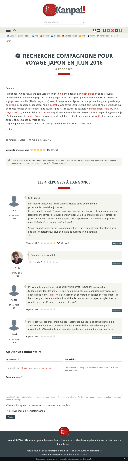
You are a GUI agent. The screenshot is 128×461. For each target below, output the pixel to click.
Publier (10, 416)
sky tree (114, 108)
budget (53, 104)
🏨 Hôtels (44, 35)
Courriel (70, 359)
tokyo (106, 108)
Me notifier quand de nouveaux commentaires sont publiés (39, 405)
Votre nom (12, 359)
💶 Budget (11, 35)
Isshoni (9, 41)
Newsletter (67, 440)
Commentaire (14, 377)
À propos (36, 440)
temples (52, 298)
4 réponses (64, 69)
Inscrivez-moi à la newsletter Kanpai (27, 410)
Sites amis (113, 440)
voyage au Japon (88, 93)
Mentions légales (85, 440)
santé (97, 116)
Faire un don (51, 440)
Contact (101, 440)
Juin (62, 93)
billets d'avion (34, 116)
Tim (15, 267)
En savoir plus (87, 459)
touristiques (92, 108)
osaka (47, 112)
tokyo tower (12, 112)
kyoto (40, 112)
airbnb (12, 104)
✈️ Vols (35, 35)
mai (53, 294)
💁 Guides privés (69, 35)
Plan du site (63, 444)
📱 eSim (91, 35)
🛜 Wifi (82, 35)
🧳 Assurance (103, 35)
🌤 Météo (115, 35)
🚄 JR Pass (55, 35)
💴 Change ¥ (24, 35)
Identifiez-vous (27, 368)
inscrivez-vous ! (45, 368)
